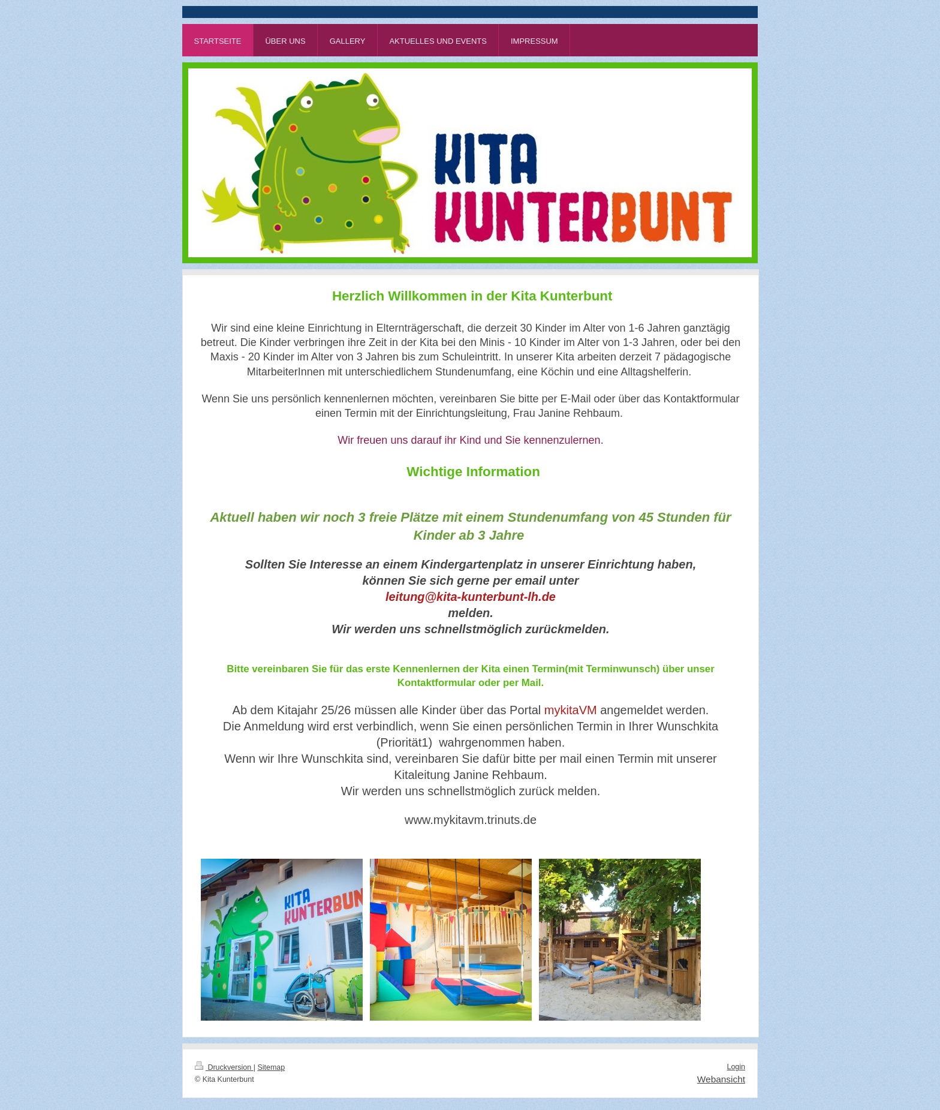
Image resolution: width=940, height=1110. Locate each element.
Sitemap (271, 1067)
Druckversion (224, 1067)
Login (736, 1067)
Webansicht (721, 1079)
